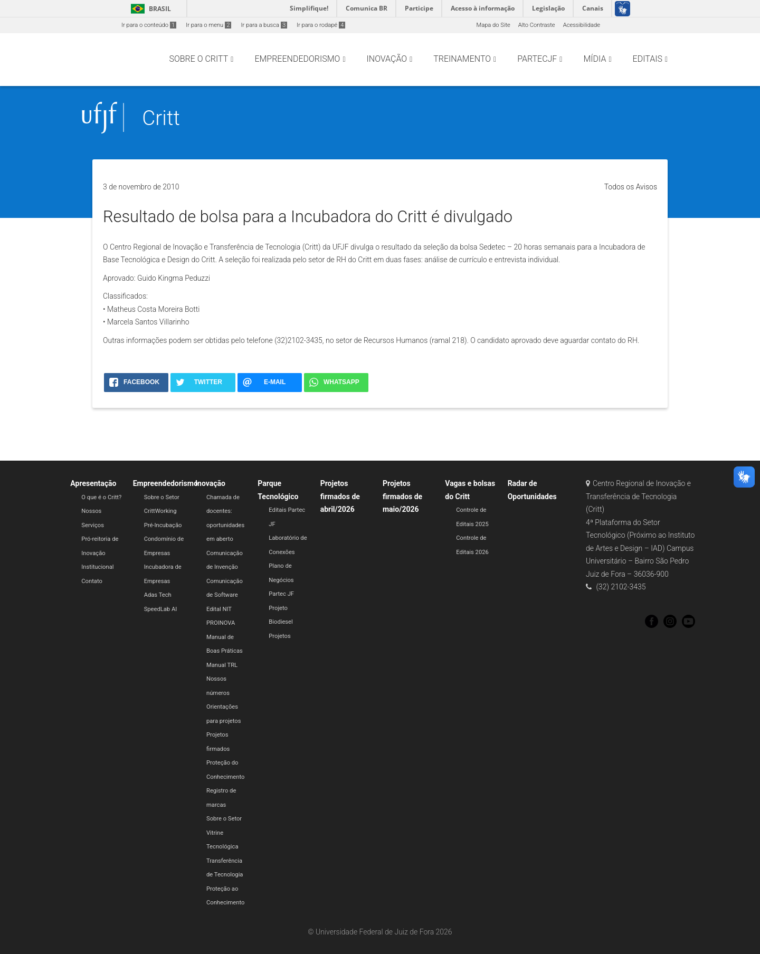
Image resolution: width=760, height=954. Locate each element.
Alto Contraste (536, 25)
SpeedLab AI (160, 609)
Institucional (97, 567)
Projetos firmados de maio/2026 (402, 496)
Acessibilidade (581, 25)
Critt (161, 118)
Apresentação (93, 483)
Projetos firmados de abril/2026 (340, 496)
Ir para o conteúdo (148, 25)
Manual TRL (222, 665)
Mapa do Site (493, 25)
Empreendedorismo (165, 483)
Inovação (210, 483)
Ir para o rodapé (321, 25)
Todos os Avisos (630, 187)
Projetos (279, 636)
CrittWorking (160, 511)
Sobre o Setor (161, 497)
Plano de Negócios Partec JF (281, 579)
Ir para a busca (264, 25)
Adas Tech (158, 595)
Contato (91, 581)
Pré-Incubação (163, 525)
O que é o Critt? (101, 497)
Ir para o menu (208, 25)
